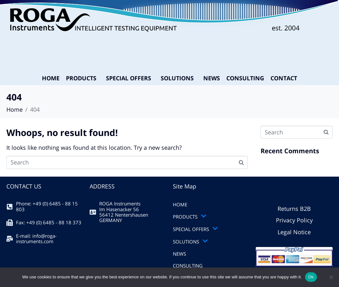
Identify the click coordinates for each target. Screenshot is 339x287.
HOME (51, 78)
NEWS (211, 78)
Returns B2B (294, 208)
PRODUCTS (81, 78)
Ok (311, 277)
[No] (331, 277)
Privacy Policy (294, 220)
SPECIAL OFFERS (128, 78)
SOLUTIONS (177, 78)
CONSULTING (245, 78)
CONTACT (283, 78)
